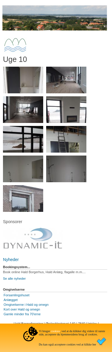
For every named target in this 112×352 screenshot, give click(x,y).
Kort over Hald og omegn (22, 309)
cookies (55, 331)
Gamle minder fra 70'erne (22, 314)
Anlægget (11, 300)
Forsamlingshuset (16, 295)
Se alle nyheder (14, 278)
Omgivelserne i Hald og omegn (26, 304)
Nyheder (11, 259)
